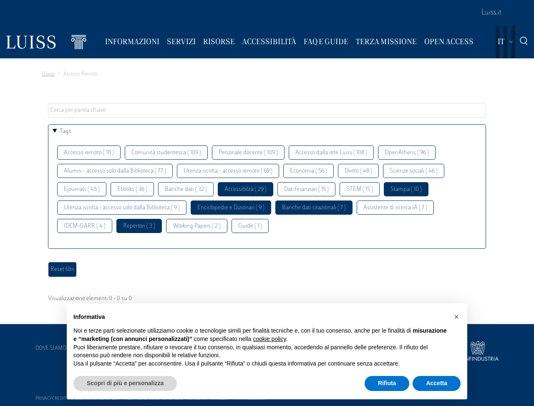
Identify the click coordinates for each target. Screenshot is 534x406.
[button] (456, 316)
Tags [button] (65, 131)
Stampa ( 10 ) (406, 189)
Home (48, 74)
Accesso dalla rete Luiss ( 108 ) (331, 153)
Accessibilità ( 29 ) (245, 189)
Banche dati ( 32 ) (186, 189)
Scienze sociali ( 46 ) (414, 171)
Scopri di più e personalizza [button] (125, 383)
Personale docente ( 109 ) (248, 153)
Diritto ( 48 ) (358, 171)
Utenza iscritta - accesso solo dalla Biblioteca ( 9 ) (122, 208)
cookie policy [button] (269, 339)
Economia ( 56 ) (308, 171)
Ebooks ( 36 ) (132, 189)
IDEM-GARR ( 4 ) (85, 226)
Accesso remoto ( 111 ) (89, 153)
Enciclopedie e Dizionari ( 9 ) (230, 208)
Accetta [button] (436, 383)
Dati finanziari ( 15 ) (306, 189)
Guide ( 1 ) (250, 226)
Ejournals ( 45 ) (82, 189)
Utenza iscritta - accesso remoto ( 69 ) (228, 171)
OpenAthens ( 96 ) (407, 153)
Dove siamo (50, 348)
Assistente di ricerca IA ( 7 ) (395, 208)
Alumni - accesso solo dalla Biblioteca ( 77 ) (115, 171)
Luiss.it (491, 13)
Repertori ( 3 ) (139, 226)
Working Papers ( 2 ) (197, 226)
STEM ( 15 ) (359, 189)
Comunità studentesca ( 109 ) (166, 153)
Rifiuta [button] (387, 383)
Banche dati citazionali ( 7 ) (314, 208)
